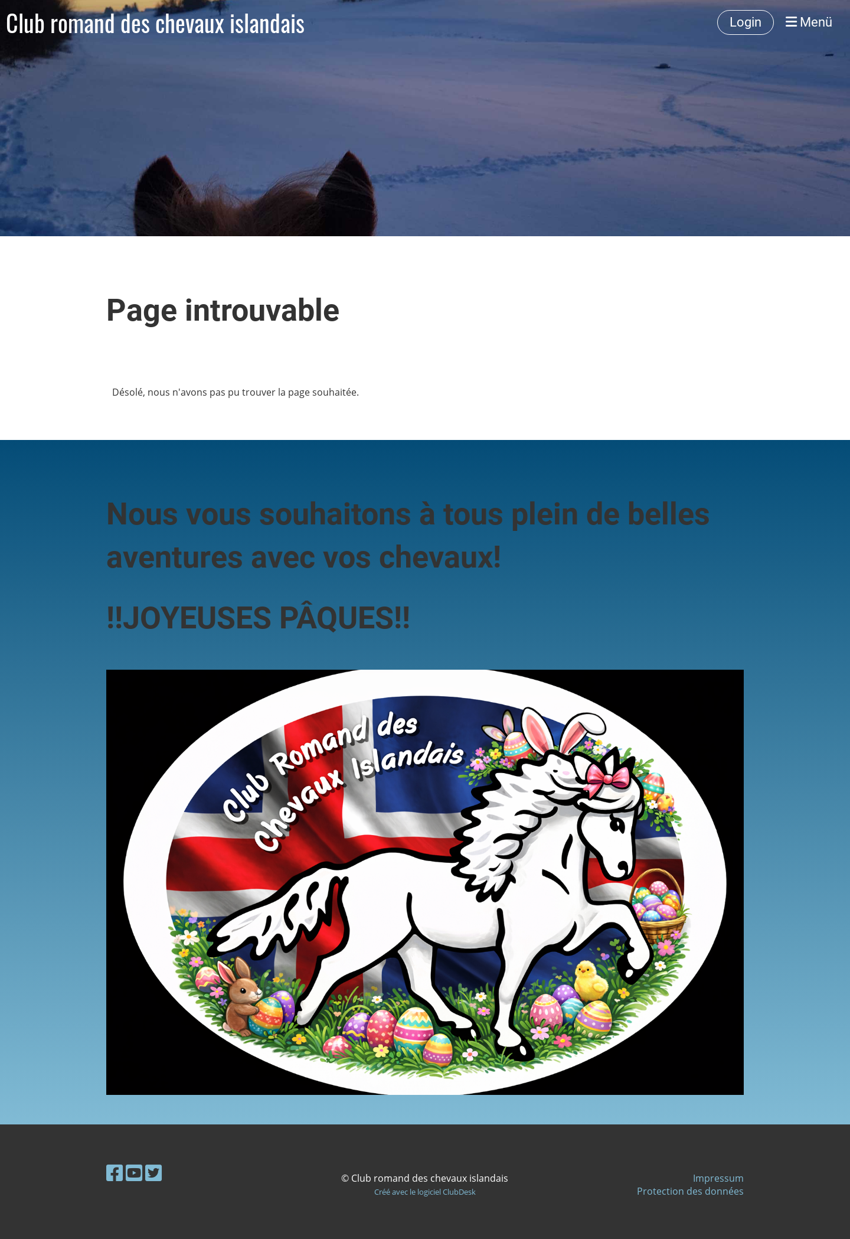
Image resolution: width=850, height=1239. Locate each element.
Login (745, 22)
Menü (809, 22)
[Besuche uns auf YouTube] (134, 1172)
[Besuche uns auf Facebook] (114, 1172)
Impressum (718, 1178)
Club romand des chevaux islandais (155, 22)
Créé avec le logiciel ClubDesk (425, 1191)
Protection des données (690, 1191)
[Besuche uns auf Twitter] (153, 1172)
